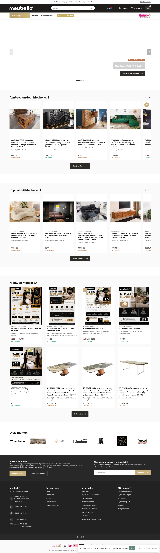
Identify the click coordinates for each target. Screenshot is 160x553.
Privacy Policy (87, 498)
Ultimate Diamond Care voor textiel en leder (26, 329)
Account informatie (125, 491)
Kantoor (49, 498)
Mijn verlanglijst (124, 502)
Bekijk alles (80, 414)
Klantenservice (145, 2)
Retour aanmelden (65, 15)
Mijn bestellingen (124, 495)
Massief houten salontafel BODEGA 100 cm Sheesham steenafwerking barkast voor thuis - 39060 (23, 144)
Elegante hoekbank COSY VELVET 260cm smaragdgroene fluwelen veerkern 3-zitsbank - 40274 (125, 144)
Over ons (85, 491)
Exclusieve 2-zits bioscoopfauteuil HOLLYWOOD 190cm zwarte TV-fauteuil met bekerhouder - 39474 (91, 236)
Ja (132, 548)
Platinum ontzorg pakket (93, 328)
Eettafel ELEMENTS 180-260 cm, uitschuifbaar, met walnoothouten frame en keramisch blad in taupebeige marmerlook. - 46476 (61, 392)
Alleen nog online (38, 473)
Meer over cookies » (150, 548)
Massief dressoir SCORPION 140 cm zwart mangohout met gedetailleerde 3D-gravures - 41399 (57, 144)
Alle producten (123, 509)
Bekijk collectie (80, 166)
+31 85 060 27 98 (20, 507)
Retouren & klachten (89, 509)
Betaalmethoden (88, 502)
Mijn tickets (122, 498)
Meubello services (52, 505)
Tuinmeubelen (51, 502)
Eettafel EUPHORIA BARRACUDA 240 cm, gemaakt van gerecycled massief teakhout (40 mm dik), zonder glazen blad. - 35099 (133, 392)
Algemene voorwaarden (91, 495)
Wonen (48, 491)
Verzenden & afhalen (89, 505)
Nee (139, 548)
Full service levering (19, 389)
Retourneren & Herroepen (91, 519)
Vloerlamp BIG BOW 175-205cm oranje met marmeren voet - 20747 (58, 235)
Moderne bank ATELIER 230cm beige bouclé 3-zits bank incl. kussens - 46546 (24, 235)
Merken (35, 15)
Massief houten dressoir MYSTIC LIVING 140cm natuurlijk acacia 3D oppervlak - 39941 (91, 143)
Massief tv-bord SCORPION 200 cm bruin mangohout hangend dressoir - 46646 (124, 235)
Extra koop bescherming (129, 328)
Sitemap (85, 516)
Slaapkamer (50, 495)
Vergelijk (121, 505)
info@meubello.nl (20, 519)
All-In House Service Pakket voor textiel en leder (61, 329)
